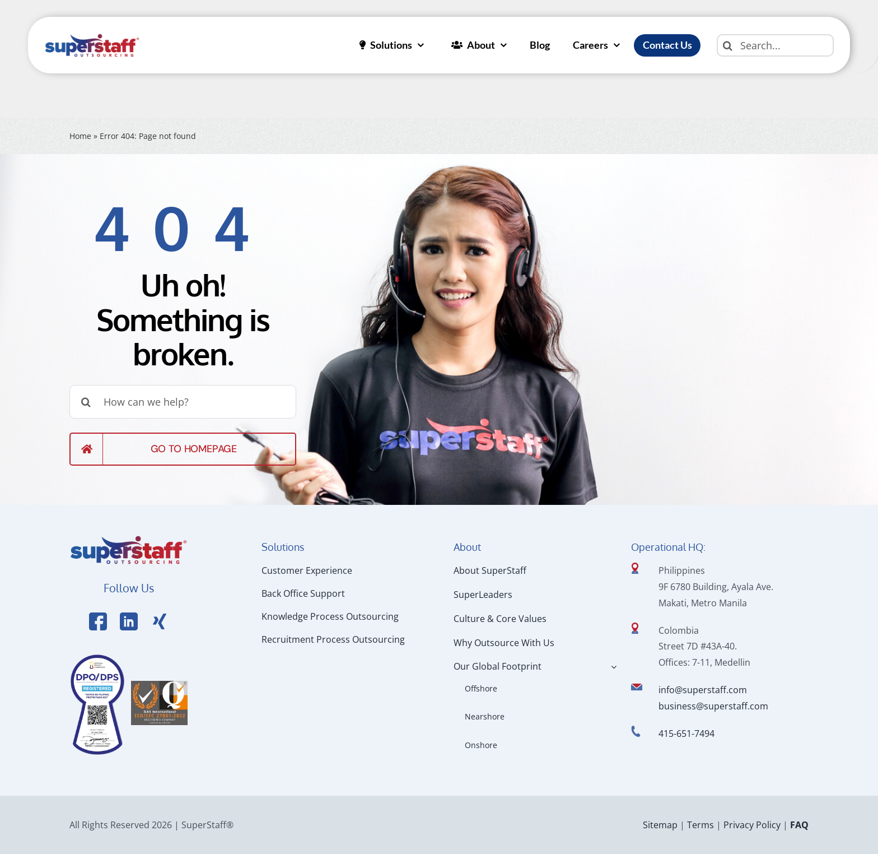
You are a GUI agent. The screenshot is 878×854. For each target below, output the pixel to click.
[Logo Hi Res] (128, 538)
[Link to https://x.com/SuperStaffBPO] (159, 621)
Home (80, 136)
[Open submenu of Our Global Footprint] (611, 666)
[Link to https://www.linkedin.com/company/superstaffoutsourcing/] (129, 621)
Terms (700, 825)
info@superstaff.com (702, 690)
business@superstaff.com (713, 706)
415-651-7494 (686, 733)
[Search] (728, 45)
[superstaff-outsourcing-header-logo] (92, 36)
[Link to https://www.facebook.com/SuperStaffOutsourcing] (98, 621)
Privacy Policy (752, 825)
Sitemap (660, 825)
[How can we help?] (182, 402)
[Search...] (775, 45)
